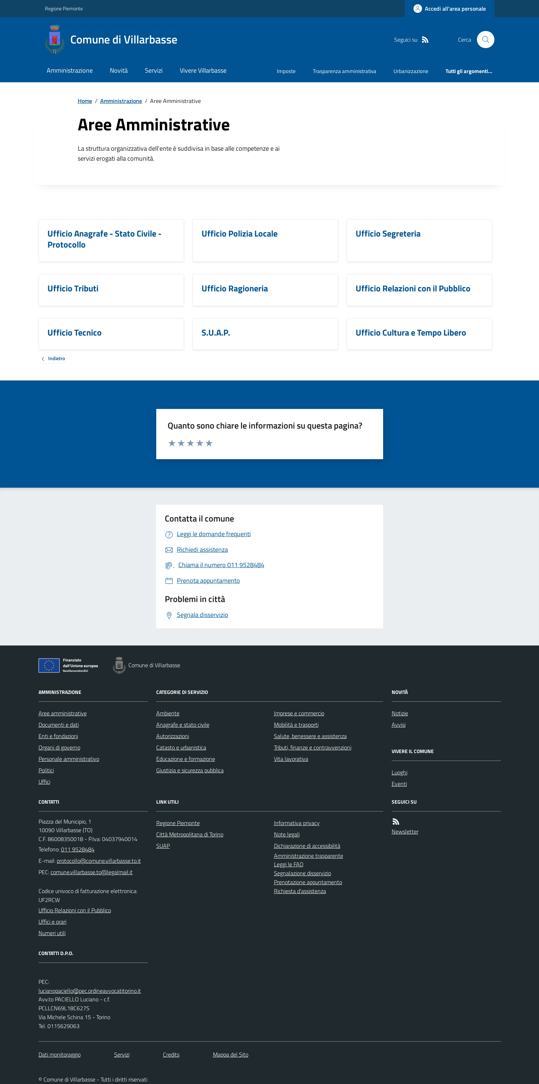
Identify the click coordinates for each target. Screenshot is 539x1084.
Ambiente (167, 713)
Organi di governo (59, 747)
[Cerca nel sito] (482, 39)
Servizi (154, 70)
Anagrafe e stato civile (182, 724)
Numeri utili (52, 933)
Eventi (399, 783)
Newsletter (405, 831)
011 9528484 (78, 849)
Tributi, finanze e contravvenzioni (312, 747)
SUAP (163, 845)
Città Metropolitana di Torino (189, 834)
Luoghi (399, 772)
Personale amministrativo (69, 758)
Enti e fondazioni (58, 736)
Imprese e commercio (299, 713)
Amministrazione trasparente (308, 855)
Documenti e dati (59, 724)
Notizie (400, 713)
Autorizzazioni (172, 736)
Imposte (286, 71)
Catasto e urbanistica (181, 747)
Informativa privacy (297, 823)
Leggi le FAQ (289, 864)
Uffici (44, 781)
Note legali (287, 834)
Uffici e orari (52, 921)
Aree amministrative (63, 713)
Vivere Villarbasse (203, 70)
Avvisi (399, 724)
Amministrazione (70, 70)
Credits (171, 1054)
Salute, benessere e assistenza (310, 736)
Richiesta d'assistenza (300, 891)
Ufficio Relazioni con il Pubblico (75, 910)
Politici (46, 770)
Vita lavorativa (291, 758)
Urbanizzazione (410, 71)
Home (85, 101)
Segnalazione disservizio (302, 873)
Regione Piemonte (64, 8)
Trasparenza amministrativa (344, 71)
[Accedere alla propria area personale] (449, 8)
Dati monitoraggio (60, 1054)
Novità (119, 70)
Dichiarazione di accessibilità (307, 845)
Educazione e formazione (185, 758)
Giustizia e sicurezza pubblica (190, 770)
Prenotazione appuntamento (308, 882)
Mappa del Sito (230, 1054)
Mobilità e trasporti (296, 724)
